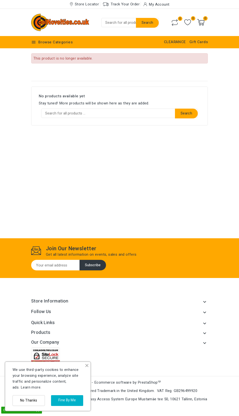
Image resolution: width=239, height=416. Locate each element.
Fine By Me (67, 400)
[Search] (130, 22)
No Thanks (28, 400)
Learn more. (31, 387)
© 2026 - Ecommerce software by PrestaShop (119, 382)
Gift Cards (198, 42)
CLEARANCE (175, 42)
